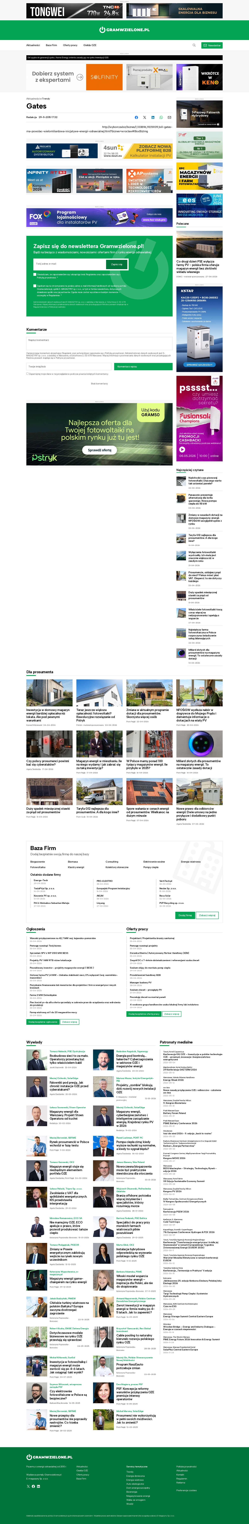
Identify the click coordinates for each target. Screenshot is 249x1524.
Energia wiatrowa (191, 861)
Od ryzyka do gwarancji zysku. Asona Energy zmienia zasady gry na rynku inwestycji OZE (68, 57)
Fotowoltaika (37, 867)
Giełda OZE (89, 45)
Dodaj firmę (185, 915)
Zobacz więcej (207, 915)
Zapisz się (116, 264)
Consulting (112, 861)
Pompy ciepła (150, 867)
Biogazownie (37, 861)
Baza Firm (51, 45)
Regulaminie (38, 307)
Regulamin (66, 353)
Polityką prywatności (114, 353)
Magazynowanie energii (138, 1495)
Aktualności (33, 45)
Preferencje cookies (186, 1490)
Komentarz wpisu (127, 366)
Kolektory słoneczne (117, 867)
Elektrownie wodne (154, 861)
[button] (194, 45)
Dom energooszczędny (138, 1487)
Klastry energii (76, 867)
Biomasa (73, 861)
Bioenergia (131, 1491)
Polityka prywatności (186, 1466)
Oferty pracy (70, 45)
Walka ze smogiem (135, 1499)
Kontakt (180, 1474)
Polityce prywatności (57, 307)
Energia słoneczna (135, 1475)
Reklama (180, 1482)
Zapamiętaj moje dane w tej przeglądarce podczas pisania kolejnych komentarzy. (68, 374)
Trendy (46, 98)
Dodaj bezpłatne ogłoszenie (43, 1021)
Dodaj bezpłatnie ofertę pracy (144, 1014)
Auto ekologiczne (135, 1483)
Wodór (129, 1503)
